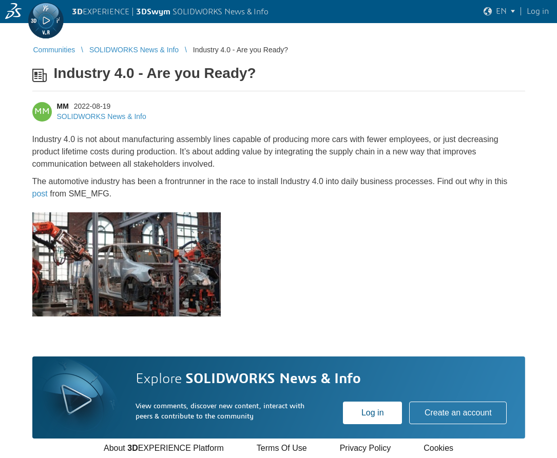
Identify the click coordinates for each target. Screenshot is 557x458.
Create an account (458, 412)
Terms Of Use (282, 448)
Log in (372, 412)
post (40, 193)
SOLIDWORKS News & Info (101, 116)
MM (63, 106)
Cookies (438, 448)
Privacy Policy (365, 448)
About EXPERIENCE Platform (164, 448)
